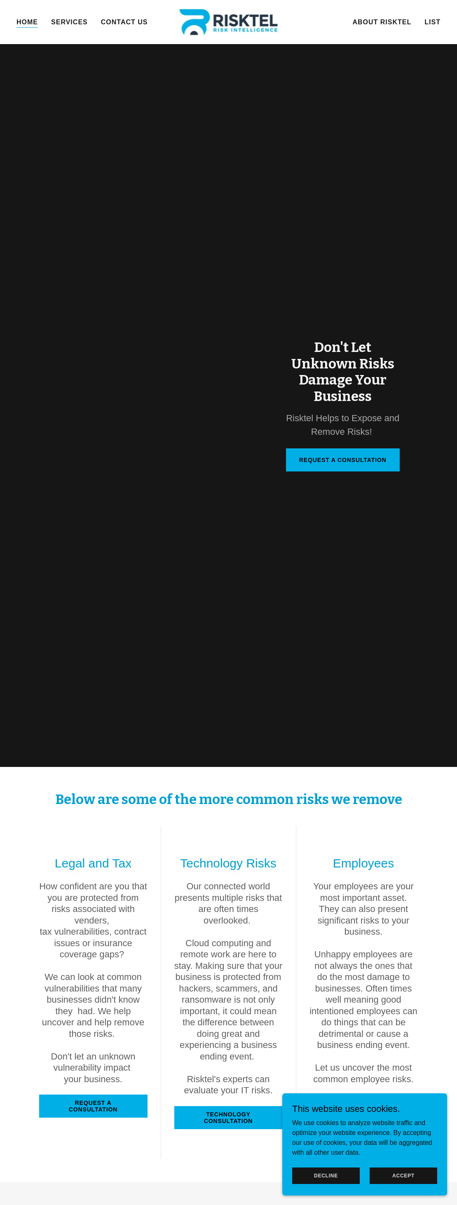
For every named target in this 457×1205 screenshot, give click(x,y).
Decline (326, 1175)
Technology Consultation (228, 1117)
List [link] (432, 22)
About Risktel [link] (381, 22)
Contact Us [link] (124, 22)
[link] (228, 21)
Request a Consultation (343, 460)
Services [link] (69, 22)
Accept (403, 1175)
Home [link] (27, 22)
